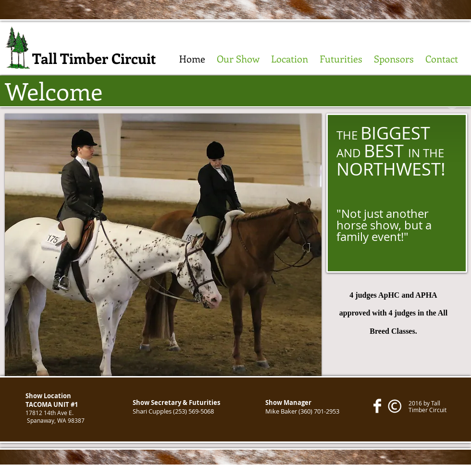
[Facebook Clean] (377, 406)
